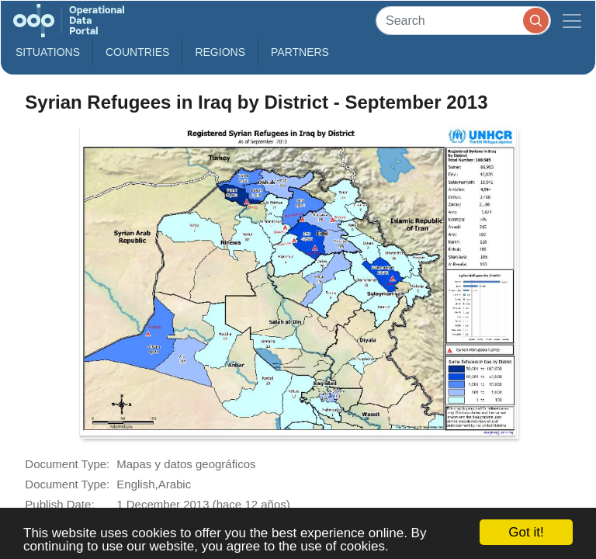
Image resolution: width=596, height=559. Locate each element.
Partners (300, 52)
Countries (137, 52)
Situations (48, 52)
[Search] (463, 20)
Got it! (525, 532)
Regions (220, 52)
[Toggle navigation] (572, 20)
